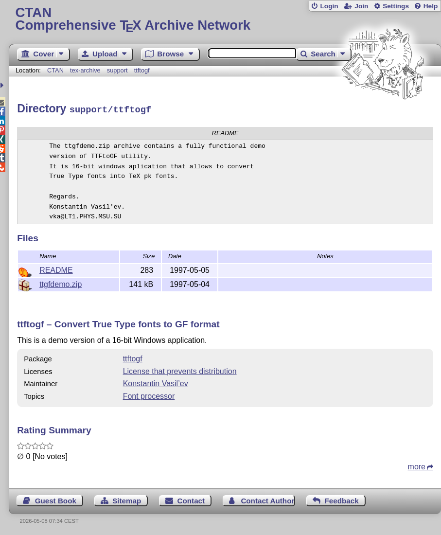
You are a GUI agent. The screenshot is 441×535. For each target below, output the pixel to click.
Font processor (149, 395)
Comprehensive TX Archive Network (224, 19)
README (55, 269)
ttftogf (142, 70)
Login (329, 6)
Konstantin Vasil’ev (155, 382)
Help (430, 6)
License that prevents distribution (180, 370)
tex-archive (85, 70)
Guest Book (55, 499)
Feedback (342, 499)
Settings (396, 6)
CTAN (55, 70)
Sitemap (126, 499)
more (416, 465)
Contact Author (267, 499)
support (117, 70)
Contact (191, 499)
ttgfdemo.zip (60, 283)
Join (361, 6)
